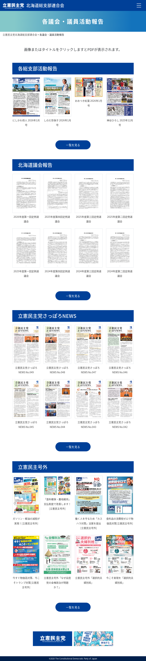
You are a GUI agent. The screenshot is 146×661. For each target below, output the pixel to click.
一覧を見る (73, 145)
